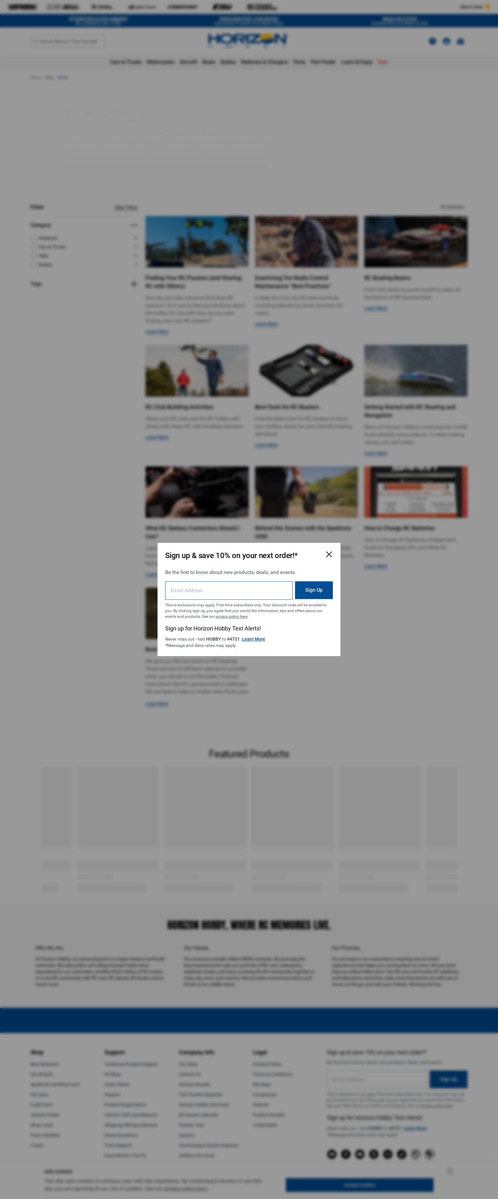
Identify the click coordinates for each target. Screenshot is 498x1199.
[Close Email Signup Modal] (329, 554)
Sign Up (314, 590)
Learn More (253, 639)
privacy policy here (231, 616)
